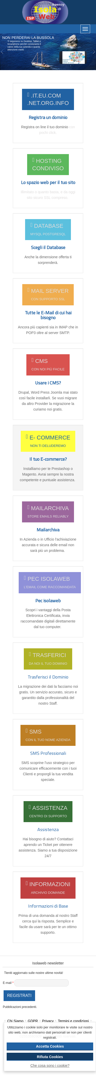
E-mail (8, 983)
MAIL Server (48, 294)
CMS (48, 364)
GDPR (33, 1021)
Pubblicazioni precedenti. (20, 1007)
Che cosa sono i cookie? (50, 1065)
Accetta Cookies (50, 1046)
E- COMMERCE (48, 441)
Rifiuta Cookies (50, 1057)
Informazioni (48, 888)
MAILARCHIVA (48, 512)
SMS (48, 735)
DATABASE (48, 229)
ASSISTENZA (48, 811)
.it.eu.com (48, 99)
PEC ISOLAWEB (50, 582)
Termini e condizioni (74, 1021)
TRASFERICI (48, 658)
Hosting (48, 164)
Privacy (48, 1021)
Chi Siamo (15, 1021)
